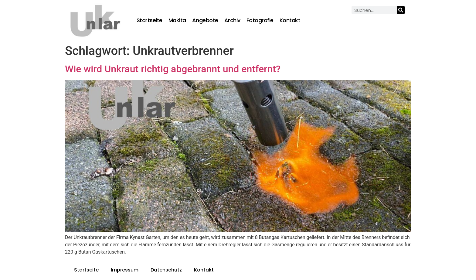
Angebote (205, 20)
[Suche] (401, 10)
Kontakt (290, 20)
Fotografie (260, 20)
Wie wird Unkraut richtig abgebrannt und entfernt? (172, 69)
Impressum (124, 269)
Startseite (149, 20)
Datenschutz (166, 269)
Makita (177, 20)
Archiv (232, 20)
